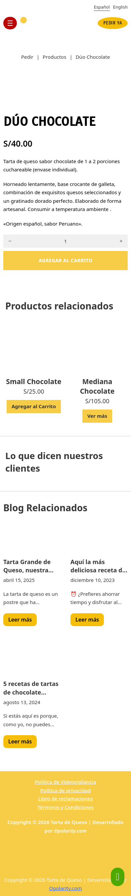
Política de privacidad (65, 790)
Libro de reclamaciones (65, 798)
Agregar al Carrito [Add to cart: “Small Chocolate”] (34, 406)
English (120, 7)
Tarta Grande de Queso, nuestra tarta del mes (27, 566)
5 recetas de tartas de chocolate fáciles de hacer (31, 688)
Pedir (27, 57)
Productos (54, 57)
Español (102, 7)
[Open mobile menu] (10, 23)
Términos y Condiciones (65, 807)
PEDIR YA (112, 22)
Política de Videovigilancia (65, 781)
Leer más (20, 619)
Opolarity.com (70, 830)
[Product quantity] (65, 241)
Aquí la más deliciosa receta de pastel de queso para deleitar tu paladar (98, 566)
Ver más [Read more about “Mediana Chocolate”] (97, 415)
